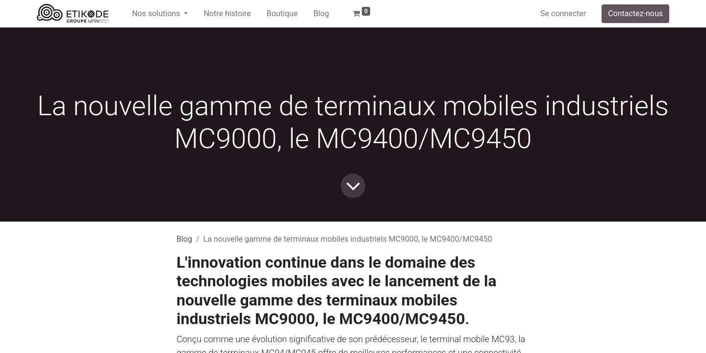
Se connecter (563, 13)
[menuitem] (227, 14)
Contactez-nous (635, 13)
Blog (184, 239)
